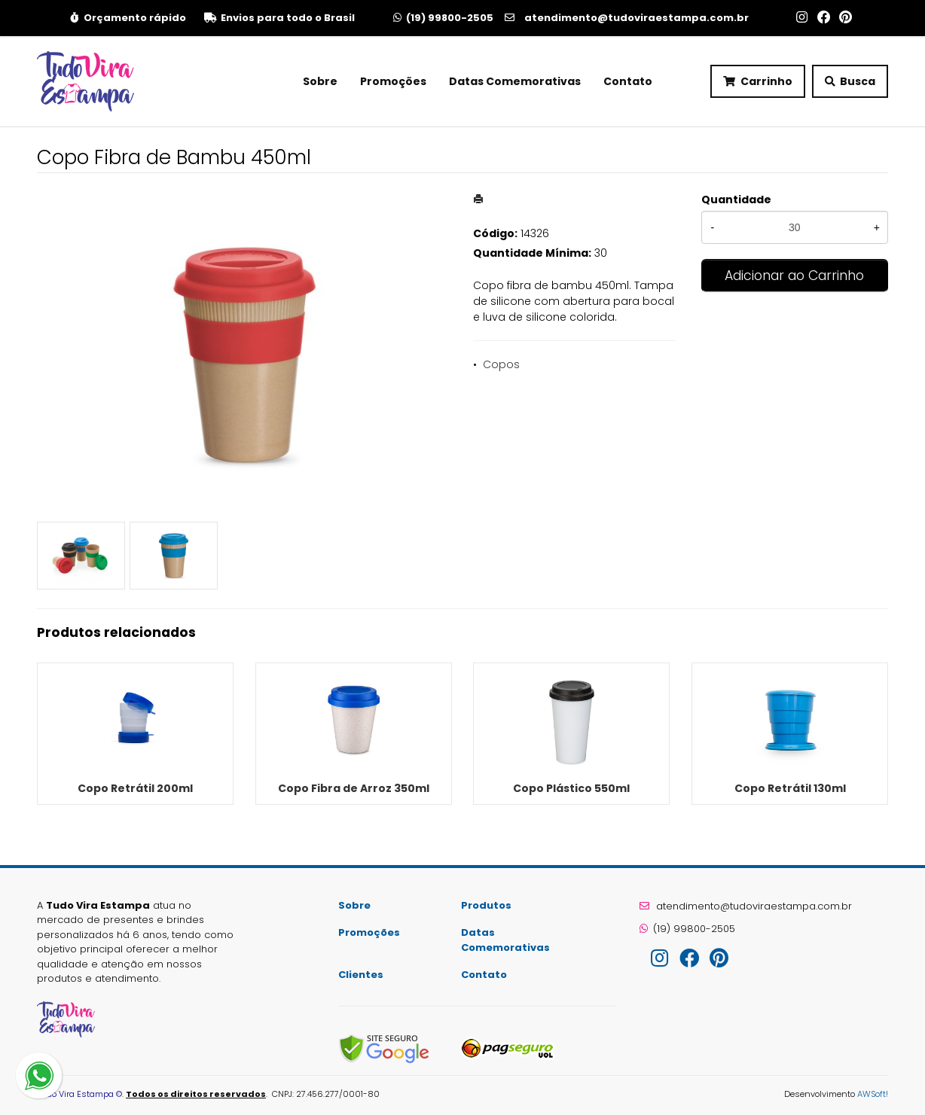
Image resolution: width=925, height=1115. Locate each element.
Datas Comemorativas (515, 81)
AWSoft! (872, 1094)
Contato (627, 81)
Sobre (320, 81)
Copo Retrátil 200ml (135, 788)
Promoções (393, 81)
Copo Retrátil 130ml (790, 788)
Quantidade (736, 199)
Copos (501, 364)
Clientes (360, 974)
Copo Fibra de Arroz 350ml (353, 788)
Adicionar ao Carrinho (794, 276)
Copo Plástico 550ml (571, 788)
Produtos (486, 905)
